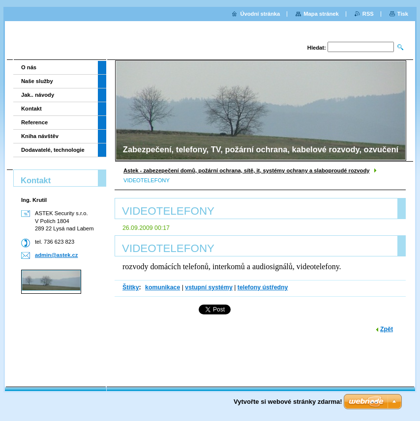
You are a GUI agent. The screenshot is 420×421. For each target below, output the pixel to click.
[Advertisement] (57, 336)
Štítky (130, 287)
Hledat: (316, 48)
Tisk (402, 14)
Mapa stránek (321, 14)
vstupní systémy (209, 287)
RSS (368, 14)
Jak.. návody (37, 95)
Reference (34, 122)
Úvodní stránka (260, 14)
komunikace (162, 287)
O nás (28, 67)
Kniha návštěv (40, 136)
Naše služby (37, 81)
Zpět (386, 329)
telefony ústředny (263, 287)
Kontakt (31, 109)
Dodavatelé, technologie (53, 150)
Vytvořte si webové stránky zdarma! (288, 401)
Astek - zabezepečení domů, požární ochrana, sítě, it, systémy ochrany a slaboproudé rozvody (246, 170)
